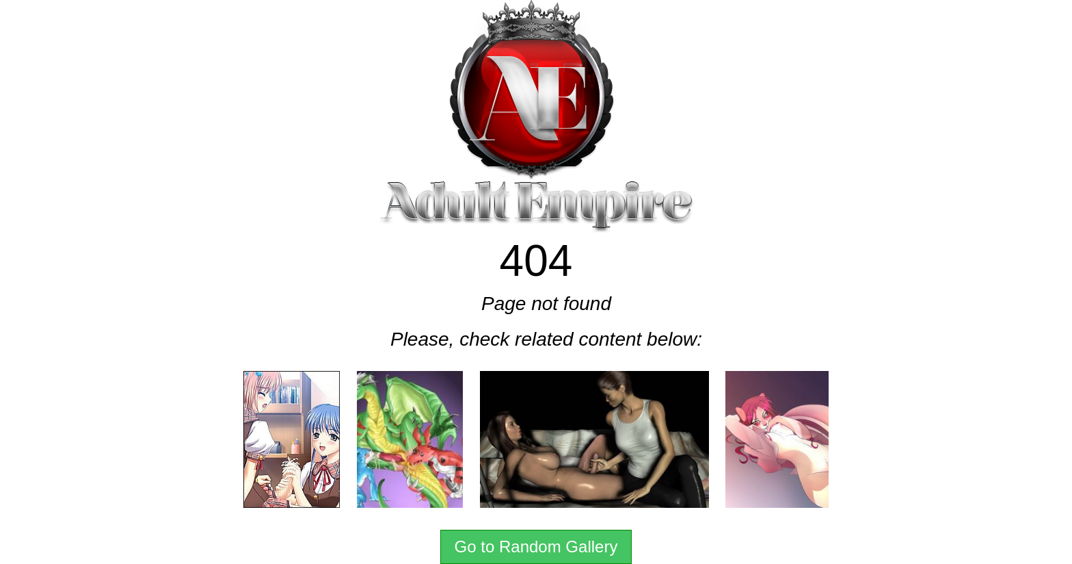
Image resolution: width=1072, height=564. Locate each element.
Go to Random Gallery (536, 546)
